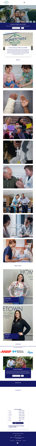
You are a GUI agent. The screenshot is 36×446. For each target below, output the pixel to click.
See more (18, 77)
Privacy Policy (12, 440)
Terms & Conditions (18, 440)
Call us (22, 375)
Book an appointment (16, 375)
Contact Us (24, 440)
